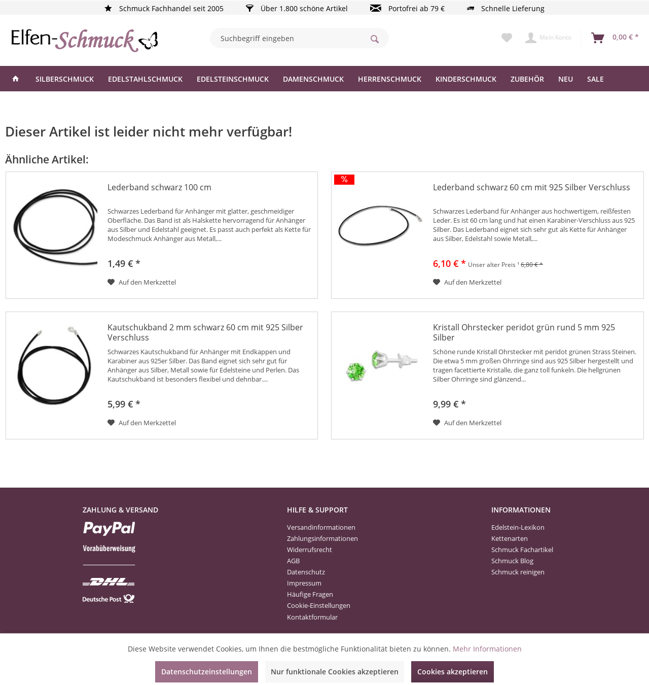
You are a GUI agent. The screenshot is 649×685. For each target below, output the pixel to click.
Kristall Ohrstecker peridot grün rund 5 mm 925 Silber (524, 332)
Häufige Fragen (310, 594)
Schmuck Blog (512, 560)
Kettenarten (509, 538)
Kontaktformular (312, 617)
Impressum (304, 583)
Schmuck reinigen (518, 571)
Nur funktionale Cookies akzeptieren (335, 671)
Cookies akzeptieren (452, 671)
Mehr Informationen (487, 649)
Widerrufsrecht (309, 549)
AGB (293, 560)
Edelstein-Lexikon (518, 527)
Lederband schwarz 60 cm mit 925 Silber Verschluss (531, 187)
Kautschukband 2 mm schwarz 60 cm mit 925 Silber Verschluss (205, 332)
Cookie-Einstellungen (318, 605)
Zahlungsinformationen (322, 538)
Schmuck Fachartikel (522, 549)
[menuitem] (299, 38)
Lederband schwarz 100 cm (159, 187)
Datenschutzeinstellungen (206, 671)
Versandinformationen (321, 527)
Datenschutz (306, 571)
